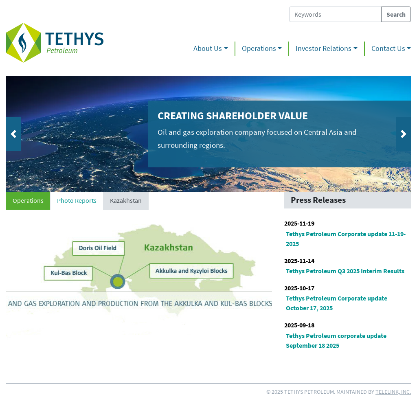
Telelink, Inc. (393, 391)
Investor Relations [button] (323, 48)
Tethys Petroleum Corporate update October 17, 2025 (336, 303)
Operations (28, 200)
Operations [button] (259, 48)
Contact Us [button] (388, 48)
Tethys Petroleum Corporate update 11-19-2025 (346, 239)
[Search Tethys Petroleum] (335, 14)
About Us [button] (207, 48)
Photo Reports (77, 200)
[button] (36, 134)
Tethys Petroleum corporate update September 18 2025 (336, 340)
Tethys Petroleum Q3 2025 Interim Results (345, 271)
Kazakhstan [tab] (126, 200)
